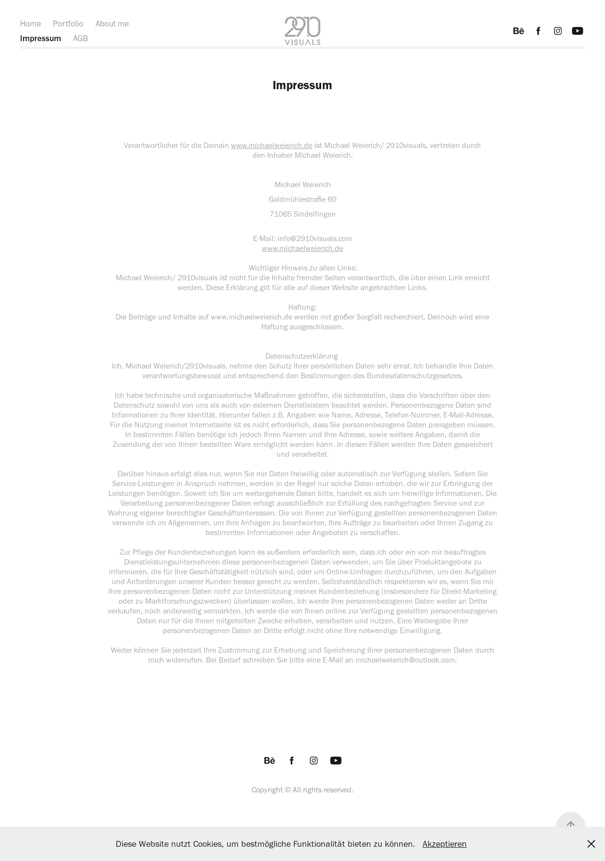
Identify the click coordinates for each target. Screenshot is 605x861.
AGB (80, 38)
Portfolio (68, 23)
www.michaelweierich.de (271, 145)
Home (30, 23)
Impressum (40, 38)
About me (112, 23)
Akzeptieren (445, 843)
